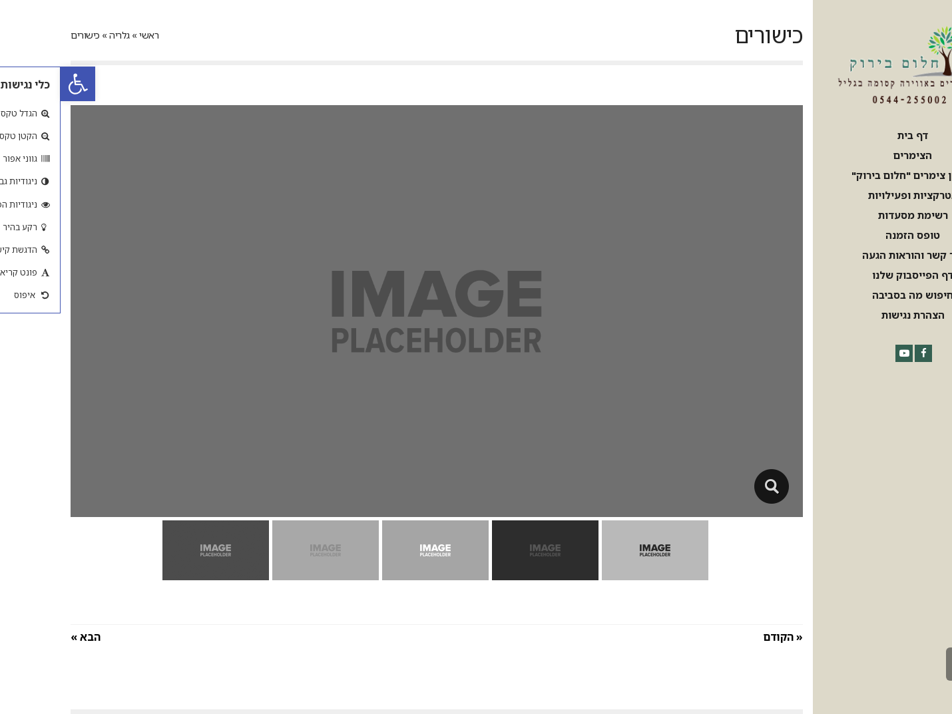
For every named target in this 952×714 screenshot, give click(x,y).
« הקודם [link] (722, 636)
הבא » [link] (25, 636)
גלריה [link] (59, 35)
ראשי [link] (88, 35)
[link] (17, 84)
